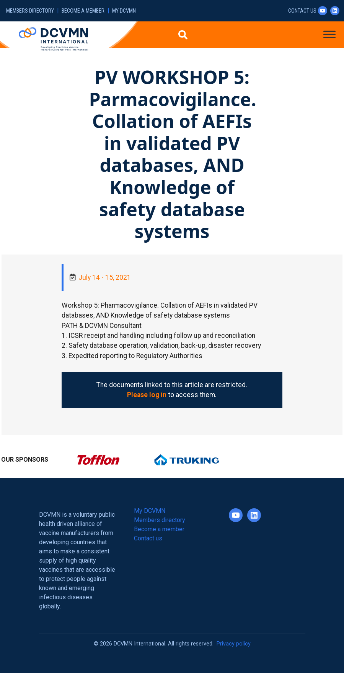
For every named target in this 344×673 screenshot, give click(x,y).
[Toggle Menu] (329, 34)
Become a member (83, 11)
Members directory (30, 11)
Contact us (302, 11)
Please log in (146, 395)
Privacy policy (234, 644)
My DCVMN (124, 11)
